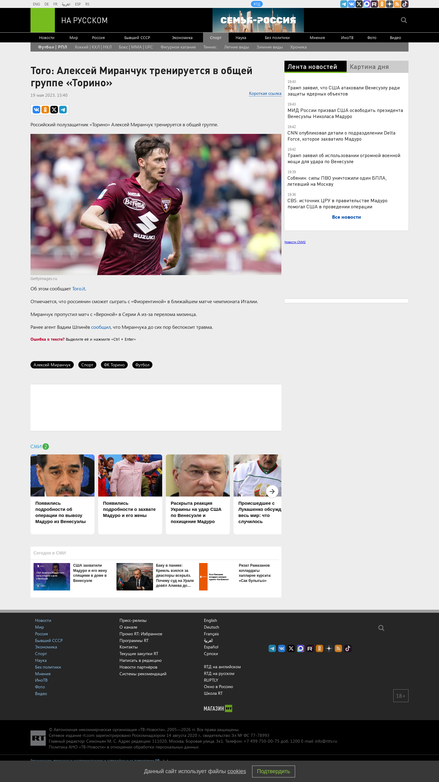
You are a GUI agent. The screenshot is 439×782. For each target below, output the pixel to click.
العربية (66, 4)
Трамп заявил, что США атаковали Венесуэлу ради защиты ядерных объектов (343, 90)
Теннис (209, 47)
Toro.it (78, 288)
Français (211, 633)
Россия (98, 37)
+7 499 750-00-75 (262, 741)
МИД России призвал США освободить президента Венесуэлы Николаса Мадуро (345, 113)
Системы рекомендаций (143, 673)
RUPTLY (211, 680)
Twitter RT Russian (359, 4)
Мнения (317, 37)
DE (47, 4)
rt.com (89, 735)
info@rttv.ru (326, 741)
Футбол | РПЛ (52, 47)
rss (397, 4)
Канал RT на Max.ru (366, 4)
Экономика (182, 37)
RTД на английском (222, 666)
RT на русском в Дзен (389, 4)
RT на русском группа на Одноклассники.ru (382, 4)
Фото (372, 37)
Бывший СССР (137, 37)
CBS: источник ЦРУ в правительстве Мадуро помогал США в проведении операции (337, 203)
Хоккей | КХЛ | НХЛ (93, 47)
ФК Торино (114, 365)
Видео (395, 37)
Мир (74, 37)
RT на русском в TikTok (405, 4)
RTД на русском (219, 673)
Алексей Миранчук (52, 365)
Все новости (346, 216)
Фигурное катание (178, 47)
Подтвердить (273, 771)
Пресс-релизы (133, 620)
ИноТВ (347, 37)
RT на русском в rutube (374, 4)
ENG (36, 4)
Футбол (142, 365)
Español (211, 646)
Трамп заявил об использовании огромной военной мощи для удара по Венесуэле (343, 158)
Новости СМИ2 (294, 242)
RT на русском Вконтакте (351, 4)
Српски (211, 653)
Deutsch (211, 627)
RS (87, 4)
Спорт (215, 37)
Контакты (129, 647)
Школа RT (213, 693)
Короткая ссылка (265, 93)
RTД (257, 4)
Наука (241, 37)
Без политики (277, 37)
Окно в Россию (218, 686)
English (210, 620)
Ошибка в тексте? (47, 339)
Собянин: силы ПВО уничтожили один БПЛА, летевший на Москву (337, 180)
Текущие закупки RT (139, 653)
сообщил (101, 327)
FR (55, 4)
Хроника (298, 47)
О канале (128, 627)
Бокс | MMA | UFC (136, 47)
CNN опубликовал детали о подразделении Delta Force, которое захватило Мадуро (341, 135)
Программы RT (134, 640)
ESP (78, 4)
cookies (236, 771)
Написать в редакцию (141, 660)
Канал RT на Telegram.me (344, 4)
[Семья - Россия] (258, 20)
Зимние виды (270, 47)
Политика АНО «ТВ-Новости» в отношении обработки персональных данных (123, 747)
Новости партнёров (138, 667)
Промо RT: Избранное (141, 634)
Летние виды (236, 47)
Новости (47, 37)
